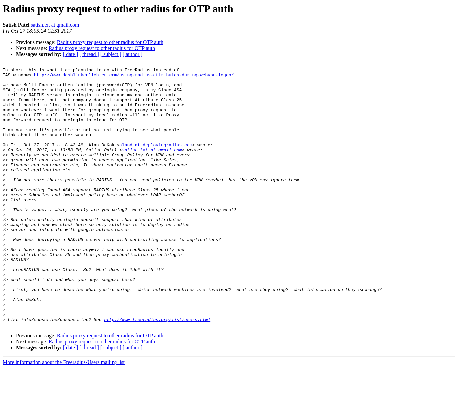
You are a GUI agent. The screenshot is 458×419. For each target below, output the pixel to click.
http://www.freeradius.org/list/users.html (157, 370)
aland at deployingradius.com (155, 161)
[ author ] (133, 54)
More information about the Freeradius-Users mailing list (64, 413)
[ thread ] (89, 54)
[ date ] (70, 54)
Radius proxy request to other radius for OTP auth (110, 42)
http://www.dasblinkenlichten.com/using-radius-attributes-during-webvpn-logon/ (134, 77)
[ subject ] (110, 54)
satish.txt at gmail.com (55, 25)
